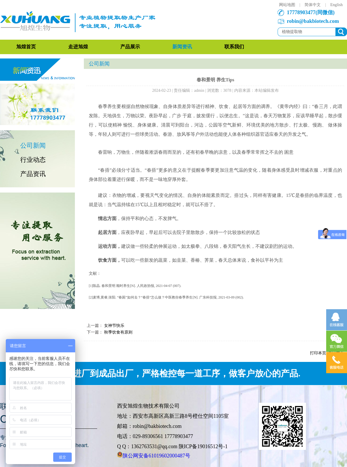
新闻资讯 (182, 47)
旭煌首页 (26, 47)
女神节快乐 (114, 325)
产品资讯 (33, 173)
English (336, 5)
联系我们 (234, 47)
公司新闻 (33, 145)
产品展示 (130, 47)
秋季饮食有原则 (118, 332)
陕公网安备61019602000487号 (156, 456)
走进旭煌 (78, 47)
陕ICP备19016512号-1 (203, 446)
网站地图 (287, 5)
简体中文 (312, 5)
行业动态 (33, 159)
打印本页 (318, 353)
